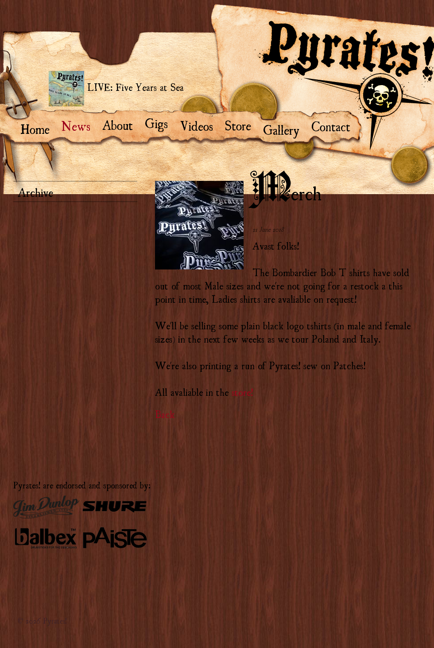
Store (242, 125)
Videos (200, 125)
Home (39, 128)
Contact (335, 125)
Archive (35, 191)
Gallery (285, 129)
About (122, 124)
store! (242, 391)
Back (164, 413)
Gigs (160, 122)
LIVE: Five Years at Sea (116, 88)
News (80, 125)
